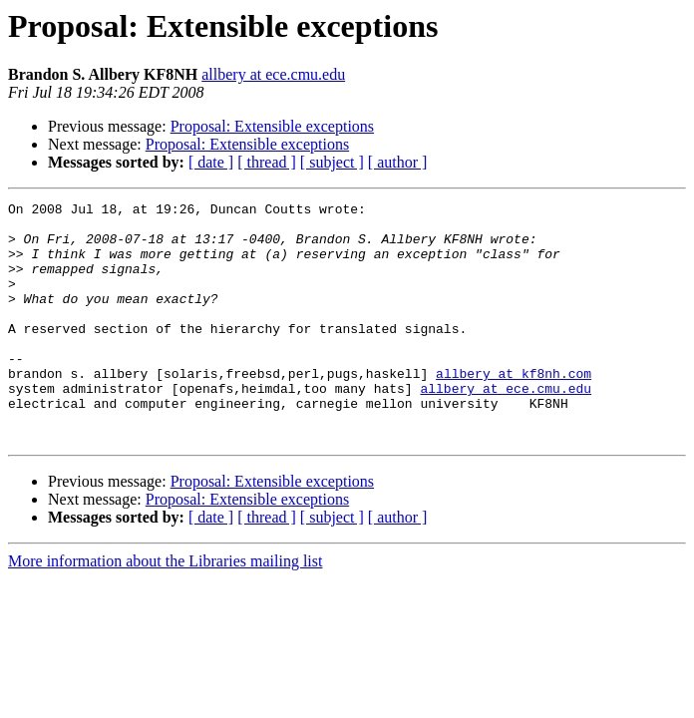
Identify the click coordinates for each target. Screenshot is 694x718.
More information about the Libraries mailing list (165, 608)
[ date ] (210, 162)
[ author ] (398, 162)
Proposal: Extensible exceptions (272, 126)
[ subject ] (332, 162)
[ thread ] (266, 162)
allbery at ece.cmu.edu (273, 74)
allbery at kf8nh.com (513, 409)
